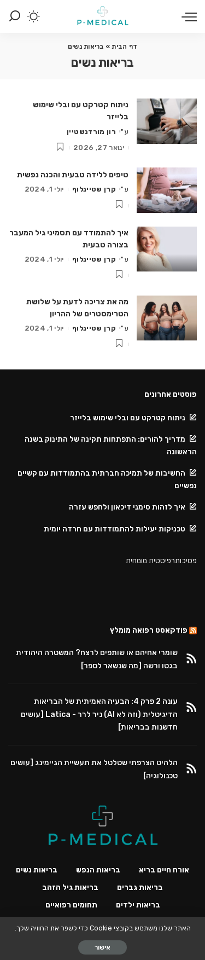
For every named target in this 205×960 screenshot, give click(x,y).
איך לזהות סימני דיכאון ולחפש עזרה (127, 506)
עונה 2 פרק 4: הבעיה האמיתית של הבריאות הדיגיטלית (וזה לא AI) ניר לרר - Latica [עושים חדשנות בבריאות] (99, 714)
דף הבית (124, 46)
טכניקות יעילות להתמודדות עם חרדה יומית (114, 528)
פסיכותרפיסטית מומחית (161, 560)
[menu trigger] (186, 16)
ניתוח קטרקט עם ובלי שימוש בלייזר (126, 417)
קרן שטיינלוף (94, 189)
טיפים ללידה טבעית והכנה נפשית (72, 175)
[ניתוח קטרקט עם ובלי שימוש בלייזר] (167, 121)
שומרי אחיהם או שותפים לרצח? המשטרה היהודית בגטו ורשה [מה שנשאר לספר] (97, 659)
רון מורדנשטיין (91, 132)
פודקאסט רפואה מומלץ (149, 630)
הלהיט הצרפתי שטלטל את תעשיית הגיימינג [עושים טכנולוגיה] (94, 769)
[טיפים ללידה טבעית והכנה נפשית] (167, 190)
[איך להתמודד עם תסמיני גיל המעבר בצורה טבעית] (167, 249)
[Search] (14, 16)
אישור (102, 947)
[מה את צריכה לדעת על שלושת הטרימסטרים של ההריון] (167, 318)
